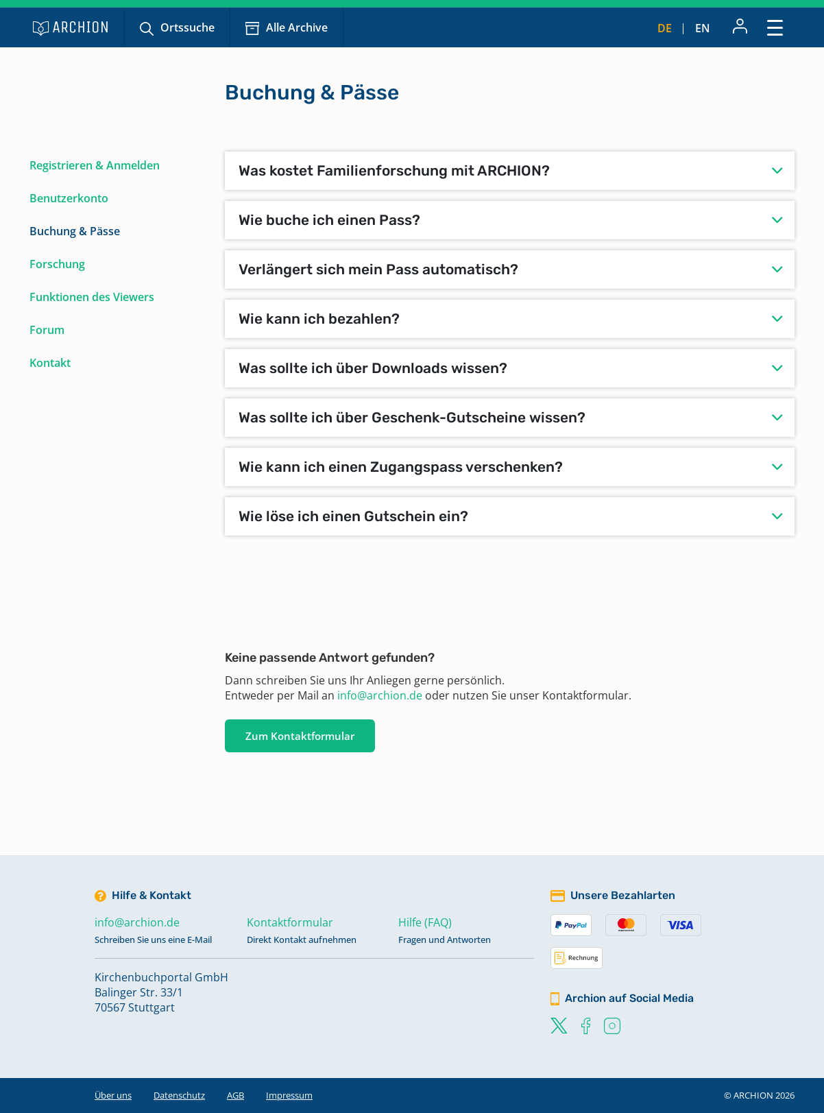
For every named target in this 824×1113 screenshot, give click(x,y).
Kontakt (50, 362)
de (664, 28)
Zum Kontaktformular (299, 736)
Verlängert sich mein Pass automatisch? (378, 269)
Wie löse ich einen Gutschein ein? (353, 516)
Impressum (289, 1095)
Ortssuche (187, 27)
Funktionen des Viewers (91, 296)
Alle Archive (297, 27)
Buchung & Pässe (74, 231)
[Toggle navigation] (775, 27)
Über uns (113, 1095)
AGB (235, 1095)
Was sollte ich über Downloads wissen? (373, 367)
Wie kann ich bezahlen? (319, 318)
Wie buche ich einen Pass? (329, 219)
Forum (46, 329)
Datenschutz (179, 1095)
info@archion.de (379, 695)
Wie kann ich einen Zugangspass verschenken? (401, 466)
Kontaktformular (290, 922)
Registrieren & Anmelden (94, 165)
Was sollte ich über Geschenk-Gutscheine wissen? (412, 417)
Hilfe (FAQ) (425, 922)
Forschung (57, 264)
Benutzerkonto (68, 198)
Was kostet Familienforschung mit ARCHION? (394, 170)
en (702, 28)
